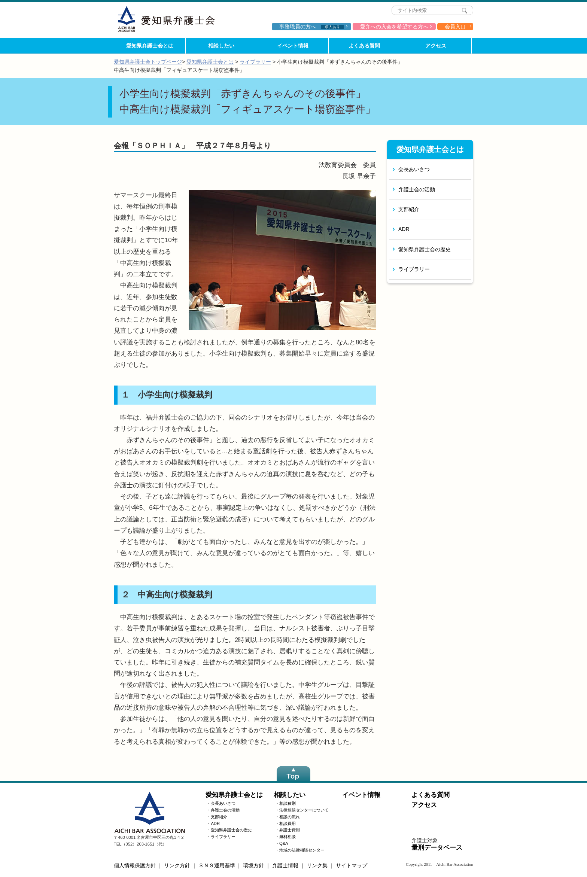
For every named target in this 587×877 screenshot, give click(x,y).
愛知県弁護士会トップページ (148, 62)
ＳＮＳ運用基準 (216, 865)
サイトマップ (351, 865)
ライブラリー (255, 62)
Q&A (283, 843)
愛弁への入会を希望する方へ (394, 27)
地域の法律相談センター (302, 850)
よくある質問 (364, 46)
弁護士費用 (289, 830)
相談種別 (287, 803)
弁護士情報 (285, 865)
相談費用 (287, 823)
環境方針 (253, 865)
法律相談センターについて (304, 810)
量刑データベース (436, 847)
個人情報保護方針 (135, 865)
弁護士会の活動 (416, 189)
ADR (404, 229)
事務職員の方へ (311, 27)
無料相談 (287, 836)
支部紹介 (408, 209)
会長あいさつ (414, 169)
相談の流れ (289, 816)
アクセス (435, 46)
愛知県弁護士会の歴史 (424, 249)
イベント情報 (292, 46)
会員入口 (455, 27)
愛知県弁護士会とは (149, 46)
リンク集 (317, 865)
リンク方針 (177, 865)
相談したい (221, 46)
